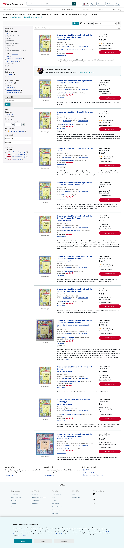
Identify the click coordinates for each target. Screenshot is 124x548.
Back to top (62, 485)
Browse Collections (29, 10)
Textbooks (86, 10)
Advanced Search (8, 10)
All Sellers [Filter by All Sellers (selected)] (9, 149)
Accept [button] (23, 541)
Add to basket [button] (110, 52)
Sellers (101, 10)
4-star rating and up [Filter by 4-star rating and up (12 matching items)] (17, 157)
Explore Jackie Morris (87, 72)
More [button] (67, 359)
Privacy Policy (55, 503)
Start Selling (117, 10)
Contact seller (61, 56)
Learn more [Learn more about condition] (15, 54)
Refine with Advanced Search (32, 17)
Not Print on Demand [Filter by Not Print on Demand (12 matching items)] (13, 92)
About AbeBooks (56, 494)
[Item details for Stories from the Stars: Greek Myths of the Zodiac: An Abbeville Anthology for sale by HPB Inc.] (45, 191)
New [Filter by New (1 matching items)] (8, 56)
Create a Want (9, 475)
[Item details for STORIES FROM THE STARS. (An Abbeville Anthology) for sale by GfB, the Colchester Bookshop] (45, 408)
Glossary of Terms (88, 472)
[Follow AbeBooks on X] (94, 499)
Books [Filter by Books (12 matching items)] (9, 33)
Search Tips (86, 470)
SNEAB (72, 339)
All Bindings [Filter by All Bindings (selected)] (9, 72)
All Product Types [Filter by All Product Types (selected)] (11, 31)
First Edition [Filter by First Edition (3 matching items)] (10, 83)
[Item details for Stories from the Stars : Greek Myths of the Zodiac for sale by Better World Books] (45, 120)
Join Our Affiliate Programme (38, 497)
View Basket (14, 507)
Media (53, 497)
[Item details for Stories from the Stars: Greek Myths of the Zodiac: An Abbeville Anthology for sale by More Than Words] (45, 89)
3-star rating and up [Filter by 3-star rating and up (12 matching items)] (17, 154)
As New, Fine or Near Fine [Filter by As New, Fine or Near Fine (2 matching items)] (14, 59)
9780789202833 (15, 17)
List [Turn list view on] (76, 23)
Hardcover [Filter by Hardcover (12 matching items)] (10, 74)
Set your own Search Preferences (93, 475)
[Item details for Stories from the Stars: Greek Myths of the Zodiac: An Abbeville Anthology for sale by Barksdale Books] (45, 444)
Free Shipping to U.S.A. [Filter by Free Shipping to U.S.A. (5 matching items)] (15, 131)
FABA (71, 383)
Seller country (9, 142)
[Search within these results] (77, 28)
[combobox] (49, 3)
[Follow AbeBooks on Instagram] (94, 503)
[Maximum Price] (18, 124)
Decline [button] (43, 541)
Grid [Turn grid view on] (82, 23)
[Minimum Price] (8, 124)
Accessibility (55, 513)
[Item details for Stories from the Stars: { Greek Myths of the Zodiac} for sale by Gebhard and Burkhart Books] (45, 375)
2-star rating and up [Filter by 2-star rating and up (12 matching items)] (17, 152)
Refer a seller (34, 503)
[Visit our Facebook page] (94, 494)
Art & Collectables (67, 10)
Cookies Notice (56, 510)
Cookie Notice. (60, 534)
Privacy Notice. (22, 536)
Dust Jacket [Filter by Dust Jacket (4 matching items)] (10, 88)
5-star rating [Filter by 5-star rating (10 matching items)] (14, 159)
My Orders (13, 503)
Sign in (93, 4)
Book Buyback (35, 500)
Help (117, 4)
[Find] (74, 3)
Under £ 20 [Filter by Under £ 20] (9, 114)
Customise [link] (64, 541)
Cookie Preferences (57, 507)
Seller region (9, 138)
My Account (101, 4)
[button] (119, 28)
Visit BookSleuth (49, 475)
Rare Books (48, 10)
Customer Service (76, 497)
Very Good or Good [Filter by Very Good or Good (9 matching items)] (12, 61)
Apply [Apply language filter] (7, 104)
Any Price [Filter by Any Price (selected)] (8, 112)
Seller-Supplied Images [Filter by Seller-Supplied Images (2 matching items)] (13, 90)
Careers (54, 500)
